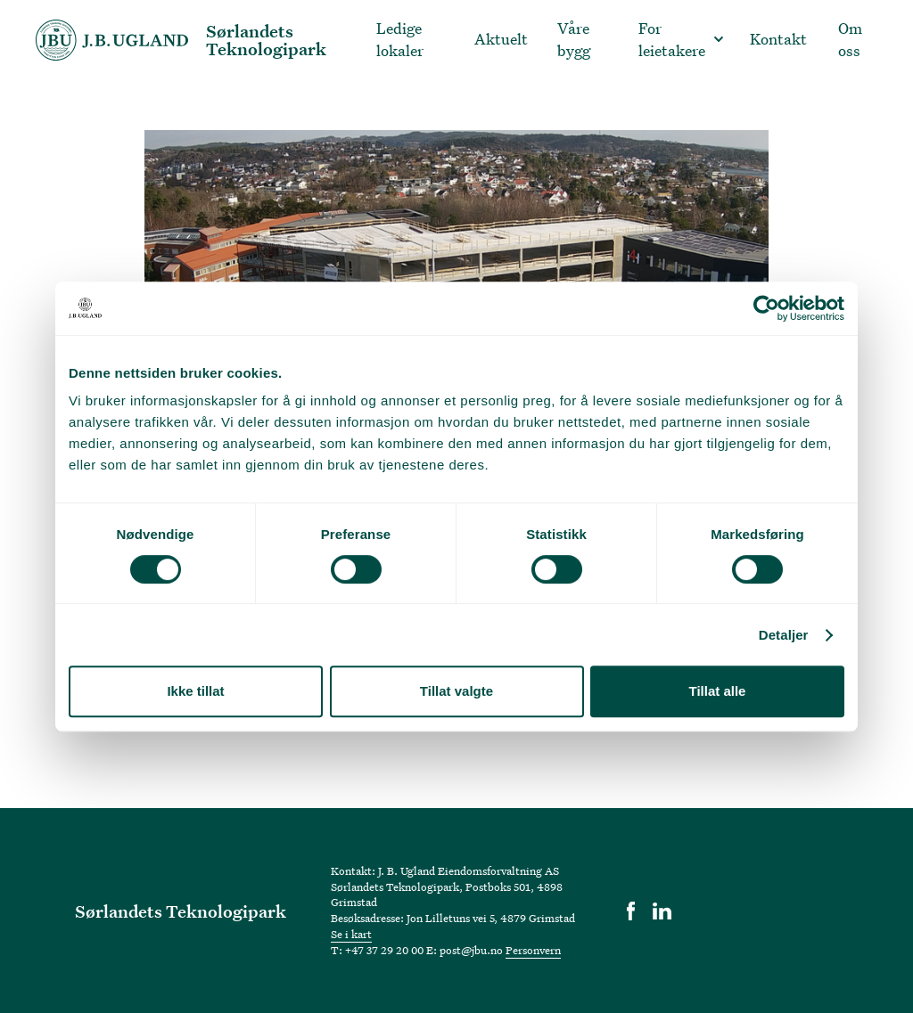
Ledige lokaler (400, 39)
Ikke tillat (195, 690)
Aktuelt (501, 39)
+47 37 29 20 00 (384, 950)
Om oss (850, 39)
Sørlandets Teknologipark (180, 911)
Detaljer (784, 634)
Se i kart (351, 934)
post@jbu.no (471, 950)
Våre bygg (573, 39)
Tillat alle (717, 690)
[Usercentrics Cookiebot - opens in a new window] (766, 308)
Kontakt (778, 39)
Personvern (533, 950)
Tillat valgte (456, 690)
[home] (199, 40)
